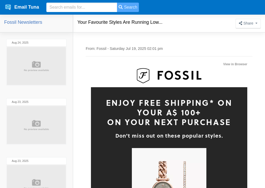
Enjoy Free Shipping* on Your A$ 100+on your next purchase (169, 112)
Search (128, 7)
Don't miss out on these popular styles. (169, 135)
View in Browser (235, 64)
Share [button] (246, 23)
